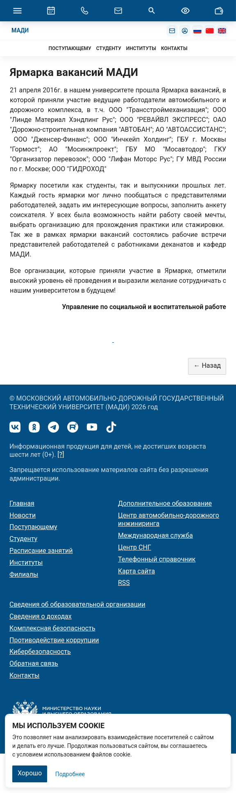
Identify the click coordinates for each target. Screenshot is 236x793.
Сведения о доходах (40, 616)
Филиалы (23, 574)
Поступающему (33, 527)
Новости (22, 515)
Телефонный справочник (156, 559)
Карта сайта (136, 571)
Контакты (24, 675)
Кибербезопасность (40, 651)
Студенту (23, 539)
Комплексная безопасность (52, 628)
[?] (60, 454)
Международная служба (155, 535)
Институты (26, 562)
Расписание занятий (41, 551)
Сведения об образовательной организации (77, 604)
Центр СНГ (134, 547)
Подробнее (70, 774)
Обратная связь (33, 663)
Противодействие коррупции (54, 640)
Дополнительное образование (165, 503)
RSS (124, 583)
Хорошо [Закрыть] (30, 773)
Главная (21, 503)
